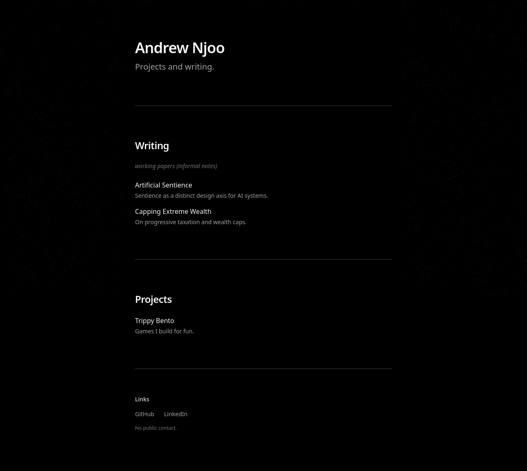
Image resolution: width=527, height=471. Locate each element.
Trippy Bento (154, 320)
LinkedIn (176, 414)
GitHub (144, 414)
